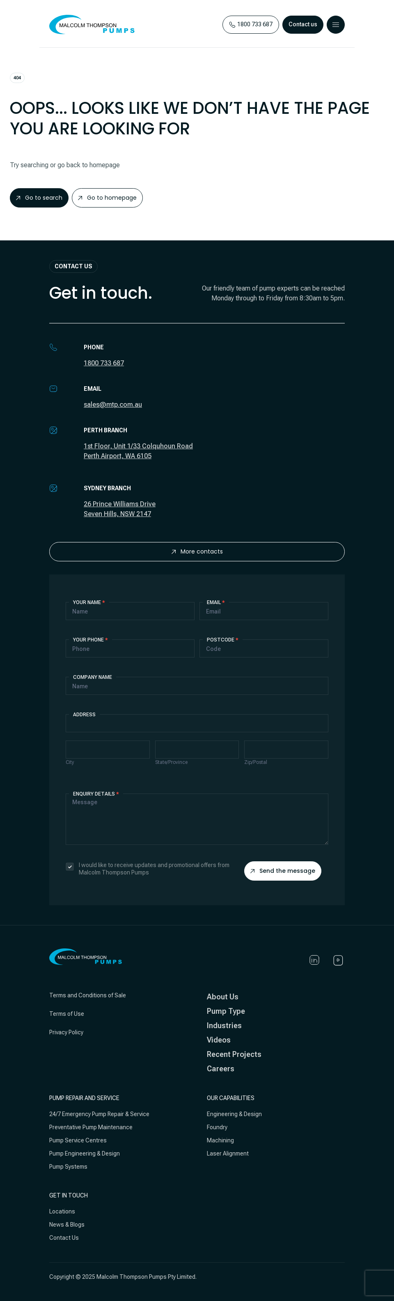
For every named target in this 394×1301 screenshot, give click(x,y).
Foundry (217, 1127)
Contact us (303, 24)
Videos (219, 1040)
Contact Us (64, 1237)
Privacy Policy (66, 1032)
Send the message (282, 871)
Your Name (89, 602)
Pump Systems (68, 1166)
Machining (220, 1140)
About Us (222, 996)
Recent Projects (234, 1054)
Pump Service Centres (78, 1140)
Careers (220, 1068)
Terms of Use (66, 1013)
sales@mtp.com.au (113, 404)
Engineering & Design (234, 1114)
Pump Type (226, 1011)
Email (216, 602)
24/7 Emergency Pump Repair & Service (99, 1114)
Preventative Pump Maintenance (91, 1127)
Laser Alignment (228, 1153)
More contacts (197, 551)
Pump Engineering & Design (84, 1153)
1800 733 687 (104, 363)
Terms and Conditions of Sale (87, 995)
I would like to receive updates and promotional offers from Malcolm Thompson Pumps (147, 869)
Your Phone (90, 640)
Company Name (92, 677)
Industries (224, 1025)
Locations (62, 1211)
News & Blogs (67, 1224)
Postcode (222, 640)
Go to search (39, 198)
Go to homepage (107, 198)
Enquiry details (96, 794)
